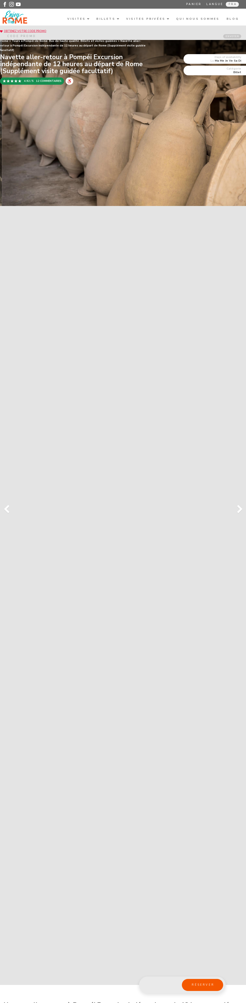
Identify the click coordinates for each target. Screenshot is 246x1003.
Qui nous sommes (197, 19)
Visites (78, 19)
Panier (194, 4)
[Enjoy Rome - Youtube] (18, 4)
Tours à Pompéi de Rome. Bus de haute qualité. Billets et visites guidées (64, 41)
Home (4, 41)
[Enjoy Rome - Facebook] (4, 4)
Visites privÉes (147, 19)
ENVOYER (232, 36)
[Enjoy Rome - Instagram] (11, 4)
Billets (107, 19)
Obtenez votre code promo (25, 31)
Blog (233, 19)
